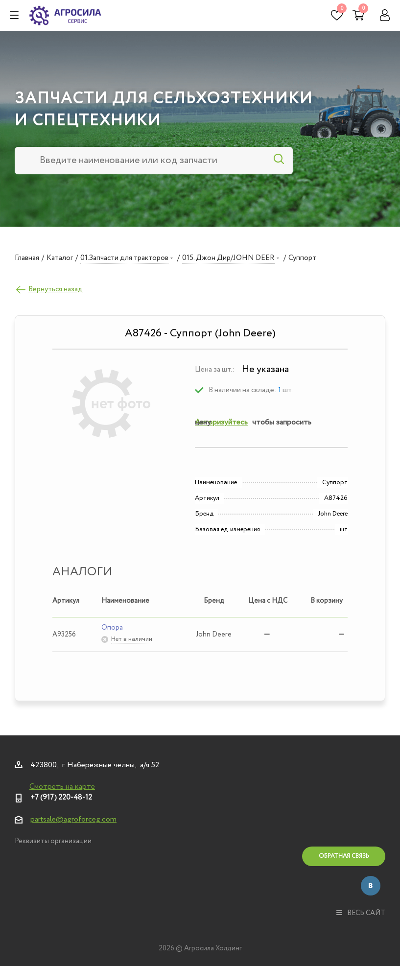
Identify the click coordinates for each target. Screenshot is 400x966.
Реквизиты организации (53, 841)
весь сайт (360, 913)
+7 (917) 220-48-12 (61, 797)
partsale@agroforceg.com (73, 819)
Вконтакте (370, 885)
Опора (112, 628)
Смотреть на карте (62, 786)
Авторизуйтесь (221, 422)
